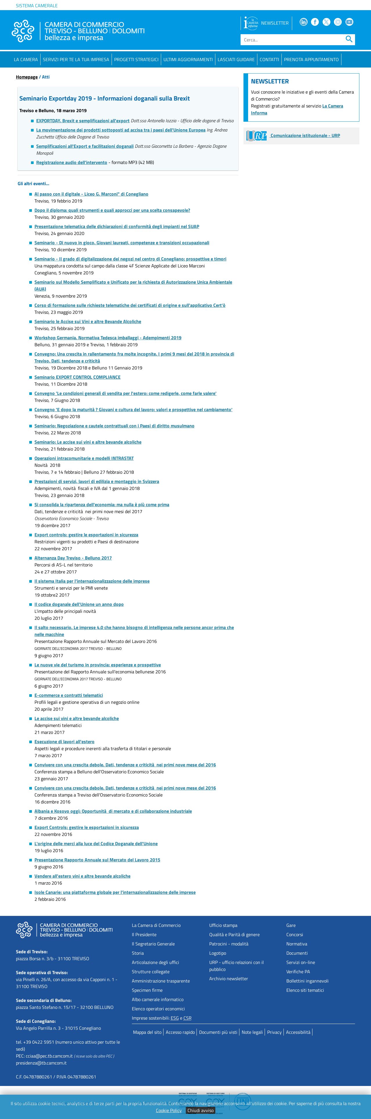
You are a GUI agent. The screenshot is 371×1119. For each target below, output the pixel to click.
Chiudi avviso (201, 1110)
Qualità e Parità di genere (234, 934)
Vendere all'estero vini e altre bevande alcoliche (82, 875)
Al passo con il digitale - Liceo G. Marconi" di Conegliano (91, 193)
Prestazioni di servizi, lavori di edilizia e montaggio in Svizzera (96, 481)
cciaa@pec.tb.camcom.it (49, 1055)
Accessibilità (298, 1032)
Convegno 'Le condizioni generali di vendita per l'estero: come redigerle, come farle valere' (125, 393)
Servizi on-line (300, 962)
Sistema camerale (37, 5)
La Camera (26, 59)
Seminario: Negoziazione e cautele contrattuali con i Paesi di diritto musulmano (114, 425)
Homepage (27, 76)
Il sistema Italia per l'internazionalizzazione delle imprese (92, 580)
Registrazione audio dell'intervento (71, 162)
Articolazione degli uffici (155, 962)
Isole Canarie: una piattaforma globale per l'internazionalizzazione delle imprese (115, 892)
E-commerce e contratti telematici (68, 695)
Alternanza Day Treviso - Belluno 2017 (73, 557)
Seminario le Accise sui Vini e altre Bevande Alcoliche (87, 321)
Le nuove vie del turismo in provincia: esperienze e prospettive (97, 664)
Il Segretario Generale (153, 943)
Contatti (269, 59)
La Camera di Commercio (156, 925)
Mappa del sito (147, 1032)
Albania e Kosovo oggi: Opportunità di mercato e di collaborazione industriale (113, 811)
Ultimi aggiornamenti (188, 59)
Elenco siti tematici (305, 990)
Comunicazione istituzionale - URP (293, 135)
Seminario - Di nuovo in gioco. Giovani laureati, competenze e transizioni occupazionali (121, 242)
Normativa (296, 943)
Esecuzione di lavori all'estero (64, 741)
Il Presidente (144, 934)
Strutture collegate (151, 971)
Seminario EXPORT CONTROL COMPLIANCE (77, 376)
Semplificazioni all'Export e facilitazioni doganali (85, 146)
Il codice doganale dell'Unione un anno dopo (79, 604)
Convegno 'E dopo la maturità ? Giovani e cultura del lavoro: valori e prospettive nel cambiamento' (133, 409)
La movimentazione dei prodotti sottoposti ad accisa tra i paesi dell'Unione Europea (120, 129)
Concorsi (294, 934)
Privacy (274, 1032)
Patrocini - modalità (228, 943)
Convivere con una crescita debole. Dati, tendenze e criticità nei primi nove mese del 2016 (125, 764)
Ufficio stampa (223, 925)
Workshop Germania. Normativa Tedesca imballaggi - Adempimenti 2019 (107, 337)
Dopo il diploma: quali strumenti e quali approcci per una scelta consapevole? (112, 210)
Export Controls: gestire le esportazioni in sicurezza (86, 827)
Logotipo (217, 952)
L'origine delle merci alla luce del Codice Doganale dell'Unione (96, 843)
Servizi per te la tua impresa (76, 59)
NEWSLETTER (266, 22)
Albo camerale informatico (157, 999)
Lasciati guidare (236, 59)
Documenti (297, 952)
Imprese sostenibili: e (162, 1017)
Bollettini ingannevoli (307, 980)
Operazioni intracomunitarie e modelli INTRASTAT (84, 458)
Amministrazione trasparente (161, 980)
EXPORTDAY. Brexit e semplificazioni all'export (83, 120)
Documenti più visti (218, 1032)
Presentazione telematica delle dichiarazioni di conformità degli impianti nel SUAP (116, 226)
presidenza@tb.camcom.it (41, 1062)
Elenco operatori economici (158, 1008)
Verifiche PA (298, 971)
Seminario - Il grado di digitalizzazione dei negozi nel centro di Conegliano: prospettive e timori (130, 258)
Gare (291, 925)
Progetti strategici (136, 59)
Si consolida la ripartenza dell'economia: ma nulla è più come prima (101, 504)
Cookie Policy (169, 1110)
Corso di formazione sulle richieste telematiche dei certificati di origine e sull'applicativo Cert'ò (129, 305)
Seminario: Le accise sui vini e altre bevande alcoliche (87, 441)
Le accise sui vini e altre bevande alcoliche (76, 718)
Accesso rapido (180, 1032)
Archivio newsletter (228, 978)
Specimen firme (147, 990)
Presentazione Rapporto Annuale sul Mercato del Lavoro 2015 (97, 859)
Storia (138, 952)
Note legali (252, 1032)
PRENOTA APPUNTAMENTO (311, 59)
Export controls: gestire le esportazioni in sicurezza (86, 534)
